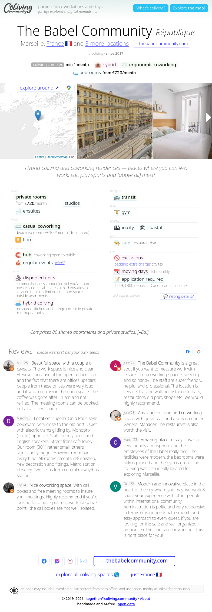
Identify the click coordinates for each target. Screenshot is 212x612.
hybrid (105, 65)
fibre (23, 240)
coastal (150, 227)
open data (126, 603)
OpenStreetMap (57, 156)
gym (122, 212)
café (122, 243)
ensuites (27, 211)
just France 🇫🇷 (146, 574)
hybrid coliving (34, 303)
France (55, 43)
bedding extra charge (132, 264)
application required (139, 279)
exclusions (128, 258)
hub (23, 255)
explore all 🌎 (88, 574)
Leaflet (39, 156)
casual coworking (37, 226)
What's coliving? (150, 8)
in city (124, 227)
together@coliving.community (111, 598)
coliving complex (48, 64)
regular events (34, 263)
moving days (131, 271)
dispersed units (35, 278)
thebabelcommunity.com (161, 44)
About (145, 598)
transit (124, 197)
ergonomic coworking (148, 65)
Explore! (189, 8)
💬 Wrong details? (178, 296)
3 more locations (107, 43)
